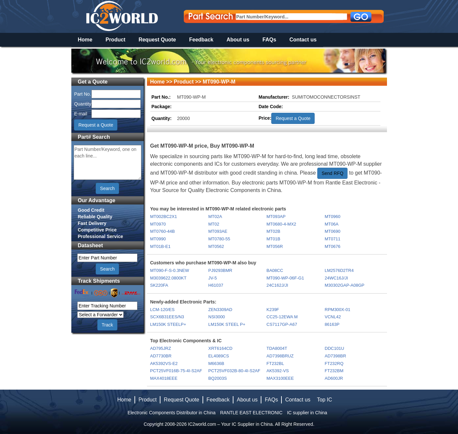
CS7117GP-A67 (282, 324)
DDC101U (334, 348)
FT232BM (334, 370)
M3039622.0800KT (168, 278)
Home (85, 39)
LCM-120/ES (162, 309)
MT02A (215, 216)
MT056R (275, 246)
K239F (273, 309)
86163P (332, 324)
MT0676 (333, 246)
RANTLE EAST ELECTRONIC (251, 412)
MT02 (213, 224)
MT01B (273, 238)
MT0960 (333, 216)
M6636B (216, 363)
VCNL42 (333, 316)
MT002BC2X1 (163, 216)
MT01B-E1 (160, 246)
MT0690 (333, 231)
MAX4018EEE (164, 378)
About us (238, 39)
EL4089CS (218, 355)
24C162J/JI (277, 285)
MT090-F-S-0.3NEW (169, 270)
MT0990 (158, 238)
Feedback (201, 39)
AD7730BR (161, 355)
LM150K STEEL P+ (227, 324)
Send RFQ (332, 173)
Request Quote (157, 39)
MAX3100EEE (280, 378)
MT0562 (216, 246)
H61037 (216, 285)
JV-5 (212, 278)
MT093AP (276, 216)
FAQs (269, 39)
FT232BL (275, 363)
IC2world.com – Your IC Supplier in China (230, 424)
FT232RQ (334, 363)
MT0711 (333, 238)
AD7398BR (335, 355)
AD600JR (334, 378)
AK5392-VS (278, 370)
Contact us (303, 39)
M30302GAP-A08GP (345, 285)
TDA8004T (277, 348)
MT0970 (158, 224)
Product (115, 39)
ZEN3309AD (220, 309)
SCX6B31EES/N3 (167, 316)
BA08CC (275, 270)
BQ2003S (217, 378)
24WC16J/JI (336, 278)
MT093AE (218, 231)
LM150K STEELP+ (168, 324)
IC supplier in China (307, 412)
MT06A (332, 224)
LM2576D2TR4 (339, 270)
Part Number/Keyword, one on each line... (107, 162)
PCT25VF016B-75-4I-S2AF (176, 370)
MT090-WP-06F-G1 (285, 278)
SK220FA (159, 285)
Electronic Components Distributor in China (172, 412)
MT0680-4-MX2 (281, 224)
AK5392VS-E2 (164, 363)
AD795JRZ (160, 348)
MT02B (273, 231)
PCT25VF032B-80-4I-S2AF (234, 370)
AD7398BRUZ (280, 355)
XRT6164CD (220, 348)
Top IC (324, 399)
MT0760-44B (162, 231)
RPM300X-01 (337, 309)
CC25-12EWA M (282, 316)
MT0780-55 (219, 238)
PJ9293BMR (220, 270)
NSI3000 (216, 316)
